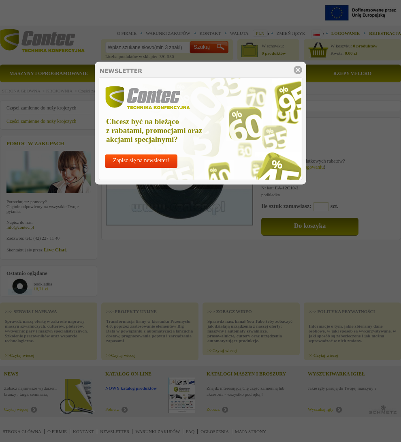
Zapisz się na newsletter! (141, 160)
